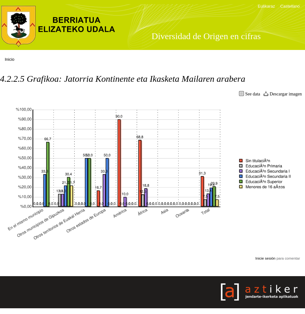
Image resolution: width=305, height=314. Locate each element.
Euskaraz (266, 6)
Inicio (9, 59)
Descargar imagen (286, 94)
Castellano (290, 6)
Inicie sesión (265, 258)
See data (252, 94)
